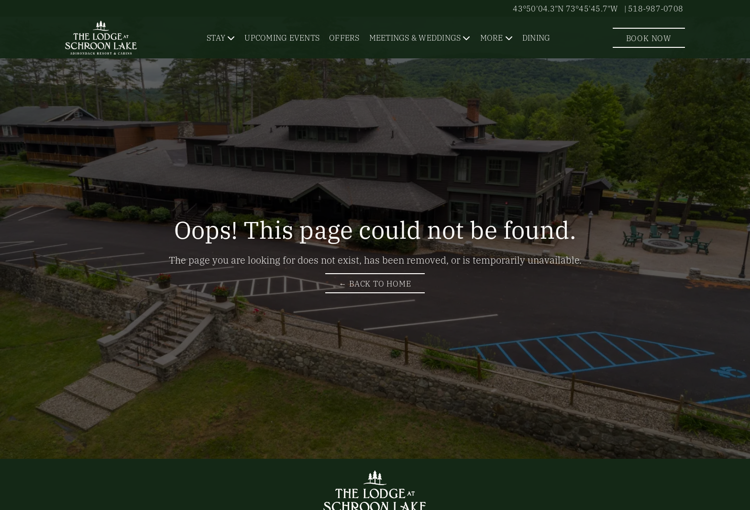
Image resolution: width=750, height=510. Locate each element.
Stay (216, 37)
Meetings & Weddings (415, 37)
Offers (344, 37)
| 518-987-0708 (654, 8)
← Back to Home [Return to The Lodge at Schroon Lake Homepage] (375, 283)
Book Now (649, 38)
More (491, 37)
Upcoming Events (282, 37)
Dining (536, 37)
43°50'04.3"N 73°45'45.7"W (565, 8)
